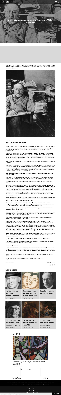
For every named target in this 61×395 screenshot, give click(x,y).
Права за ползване (22, 382)
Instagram (54, 265)
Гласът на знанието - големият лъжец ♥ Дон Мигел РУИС (30, 322)
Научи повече (18, 393)
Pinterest (31, 390)
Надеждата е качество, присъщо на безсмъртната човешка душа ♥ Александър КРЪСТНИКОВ (12, 295)
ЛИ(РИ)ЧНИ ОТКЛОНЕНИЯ (30, 22)
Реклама (9, 382)
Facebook (49, 265)
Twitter (51, 265)
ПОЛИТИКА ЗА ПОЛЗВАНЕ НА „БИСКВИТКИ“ (40, 384)
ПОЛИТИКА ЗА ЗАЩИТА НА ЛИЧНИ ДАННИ (45, 382)
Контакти (14, 382)
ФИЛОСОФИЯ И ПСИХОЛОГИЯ (17, 365)
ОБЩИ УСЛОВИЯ (31, 382)
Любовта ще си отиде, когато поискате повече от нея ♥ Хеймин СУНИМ (30, 293)
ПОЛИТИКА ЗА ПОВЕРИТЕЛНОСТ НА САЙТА (21, 384)
